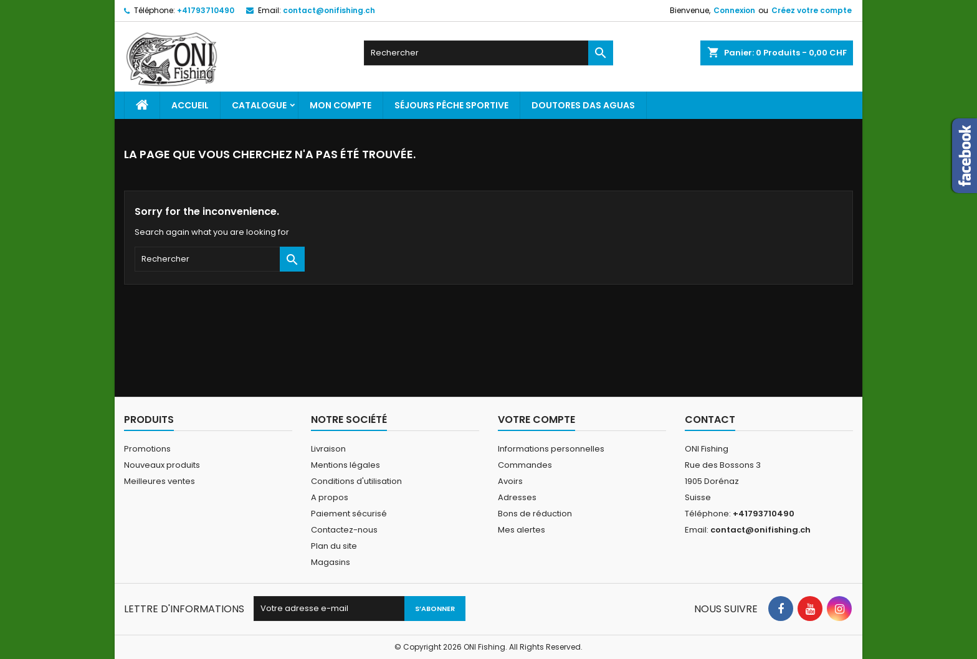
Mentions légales (345, 465)
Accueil (190, 105)
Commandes (525, 465)
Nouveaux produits (162, 465)
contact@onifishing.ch (329, 10)
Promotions (147, 449)
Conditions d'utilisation (356, 481)
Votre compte (536, 419)
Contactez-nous (344, 530)
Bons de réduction (535, 513)
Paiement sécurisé (349, 513)
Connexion (734, 10)
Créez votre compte (811, 10)
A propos (329, 497)
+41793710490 (205, 10)
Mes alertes (521, 530)
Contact (710, 419)
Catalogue (259, 105)
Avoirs (510, 481)
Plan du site (334, 546)
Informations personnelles (551, 449)
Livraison (328, 449)
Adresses (517, 497)
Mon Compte (340, 105)
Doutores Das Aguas (583, 105)
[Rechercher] (488, 52)
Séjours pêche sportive (451, 105)
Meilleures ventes (159, 481)
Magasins (330, 562)
